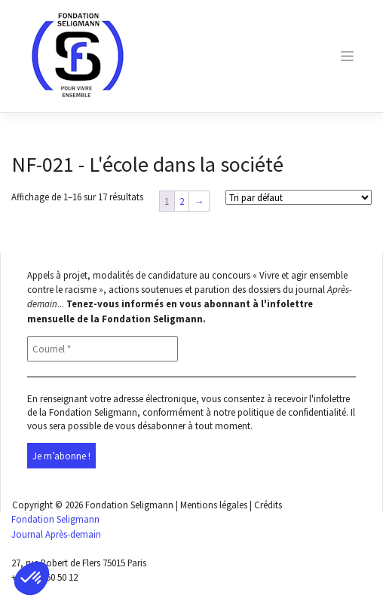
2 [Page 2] (181, 201)
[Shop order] (298, 197)
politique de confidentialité (291, 412)
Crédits (268, 505)
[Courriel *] (102, 348)
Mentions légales (213, 505)
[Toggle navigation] (347, 56)
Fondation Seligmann (129, 505)
